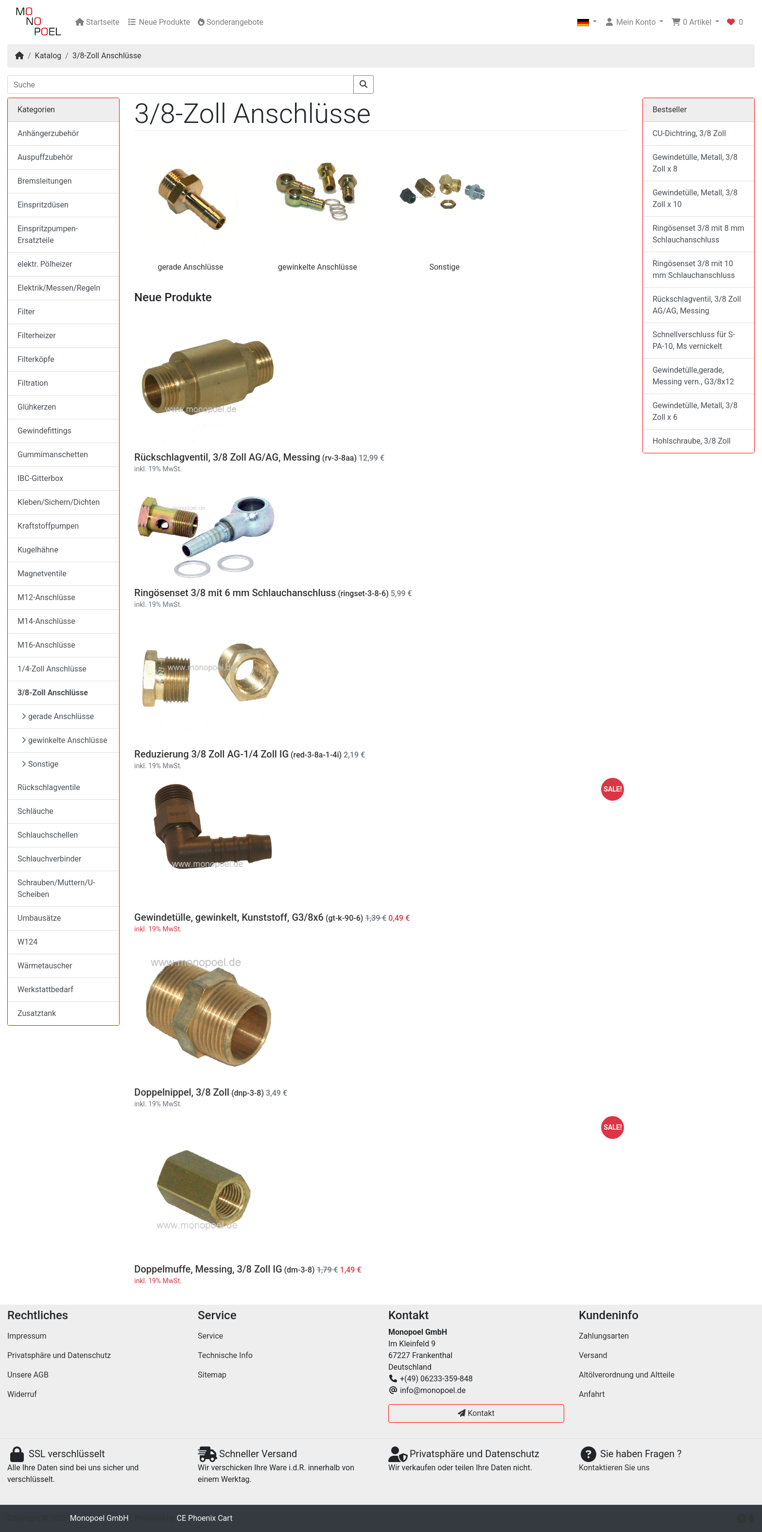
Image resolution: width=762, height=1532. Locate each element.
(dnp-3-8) (247, 1093)
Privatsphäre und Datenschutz (59, 1355)
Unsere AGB (28, 1374)
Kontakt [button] (476, 1413)
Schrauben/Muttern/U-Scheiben (56, 888)
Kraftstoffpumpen (48, 526)
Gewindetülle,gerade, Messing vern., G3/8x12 (693, 375)
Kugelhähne (37, 549)
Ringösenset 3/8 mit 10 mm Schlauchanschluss (694, 269)
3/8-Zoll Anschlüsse (106, 55)
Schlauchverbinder (49, 858)
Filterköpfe (35, 359)
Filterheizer (36, 335)
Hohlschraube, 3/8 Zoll (692, 441)
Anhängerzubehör (48, 133)
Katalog (48, 55)
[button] (587, 22)
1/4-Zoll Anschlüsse (52, 668)
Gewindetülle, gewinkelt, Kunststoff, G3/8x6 (229, 917)
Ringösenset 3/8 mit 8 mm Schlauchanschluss (699, 234)
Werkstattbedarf (45, 989)
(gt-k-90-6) (344, 918)
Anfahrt (592, 1394)
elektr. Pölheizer (44, 264)
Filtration (32, 383)
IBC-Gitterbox (40, 478)
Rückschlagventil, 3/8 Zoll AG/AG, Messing (227, 457)
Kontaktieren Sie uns (614, 1467)
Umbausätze (39, 918)
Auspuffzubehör (45, 157)
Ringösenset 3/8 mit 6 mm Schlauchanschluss (235, 593)
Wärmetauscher (44, 965)
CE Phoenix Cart (205, 1518)
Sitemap (212, 1374)
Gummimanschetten (52, 454)
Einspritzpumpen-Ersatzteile (47, 234)
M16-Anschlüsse (46, 645)
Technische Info (225, 1355)
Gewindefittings (44, 430)
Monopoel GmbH (99, 1518)
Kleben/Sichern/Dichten (58, 502)
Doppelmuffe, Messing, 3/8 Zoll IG (208, 1269)
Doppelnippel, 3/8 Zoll (181, 1092)
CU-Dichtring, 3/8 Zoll (689, 133)
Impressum (27, 1336)
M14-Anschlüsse (46, 621)
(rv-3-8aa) (339, 458)
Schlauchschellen (47, 835)
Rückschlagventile (48, 787)
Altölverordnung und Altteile (627, 1374)
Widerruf (22, 1394)
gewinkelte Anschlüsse (317, 267)
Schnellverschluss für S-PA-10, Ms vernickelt (694, 340)
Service (210, 1336)
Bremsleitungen (44, 181)
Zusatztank (36, 1013)
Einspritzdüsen (43, 204)
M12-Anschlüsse (46, 597)
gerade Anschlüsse (190, 267)
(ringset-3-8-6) (363, 593)
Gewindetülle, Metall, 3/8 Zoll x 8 (695, 163)
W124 (27, 942)
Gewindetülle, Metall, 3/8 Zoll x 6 (695, 411)
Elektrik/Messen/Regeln (58, 288)
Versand (593, 1355)
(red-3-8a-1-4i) (316, 754)
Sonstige (444, 267)
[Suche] (180, 84)
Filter (26, 311)
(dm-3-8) (299, 1269)
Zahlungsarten (604, 1336)
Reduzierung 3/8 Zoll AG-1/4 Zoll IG (211, 754)
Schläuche (35, 811)
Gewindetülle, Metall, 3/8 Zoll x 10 (695, 198)
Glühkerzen (36, 407)
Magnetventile (42, 573)
